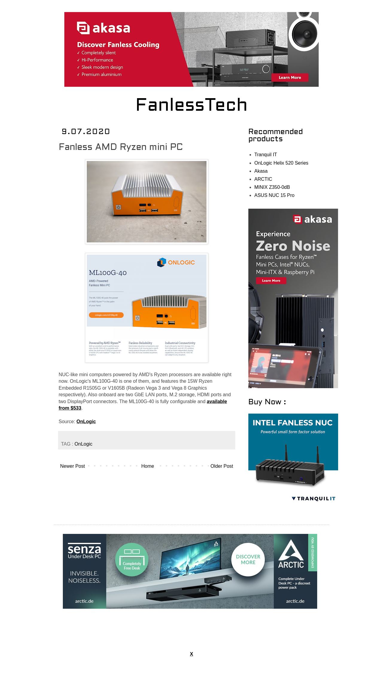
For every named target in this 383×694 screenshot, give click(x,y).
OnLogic (86, 421)
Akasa (261, 171)
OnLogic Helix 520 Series (281, 162)
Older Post (221, 466)
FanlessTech (192, 106)
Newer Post (72, 466)
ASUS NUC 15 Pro (274, 195)
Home (147, 466)
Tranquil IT (265, 154)
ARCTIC (263, 179)
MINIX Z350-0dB (272, 187)
